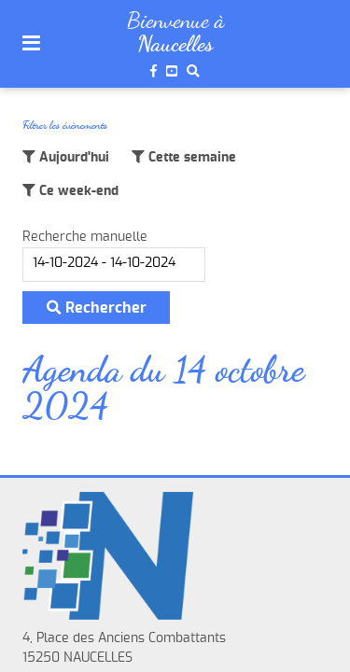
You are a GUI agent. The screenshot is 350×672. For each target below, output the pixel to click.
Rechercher (97, 308)
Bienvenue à (175, 20)
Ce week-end (77, 191)
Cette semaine (190, 157)
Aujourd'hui (72, 157)
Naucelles (175, 44)
